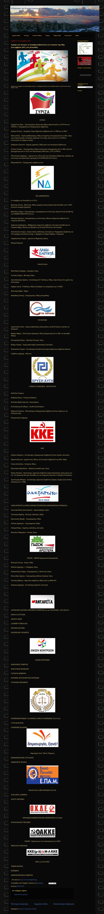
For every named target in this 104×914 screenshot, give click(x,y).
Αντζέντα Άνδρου (37, 35)
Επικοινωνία (68, 35)
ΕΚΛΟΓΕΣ (20, 886)
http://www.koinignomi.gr (28, 880)
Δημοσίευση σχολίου (21, 894)
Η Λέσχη (26, 35)
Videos (77, 35)
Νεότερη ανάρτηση (19, 904)
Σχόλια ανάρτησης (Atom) (28, 909)
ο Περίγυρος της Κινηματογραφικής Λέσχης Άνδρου (32, 8)
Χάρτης (47, 35)
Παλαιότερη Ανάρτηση (63, 904)
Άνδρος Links (57, 35)
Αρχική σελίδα (16, 35)
